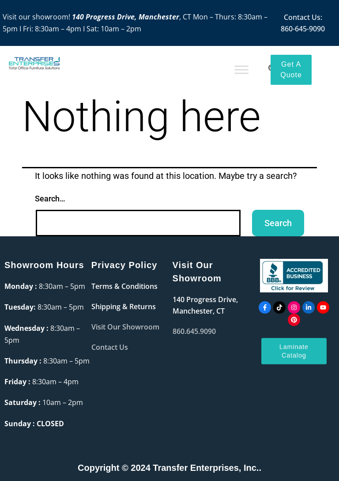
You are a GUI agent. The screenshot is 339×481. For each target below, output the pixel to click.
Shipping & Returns (123, 306)
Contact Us (109, 347)
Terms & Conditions (124, 286)
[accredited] (294, 275)
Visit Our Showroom (125, 327)
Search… (50, 198)
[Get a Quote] (291, 70)
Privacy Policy (124, 265)
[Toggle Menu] (241, 69)
